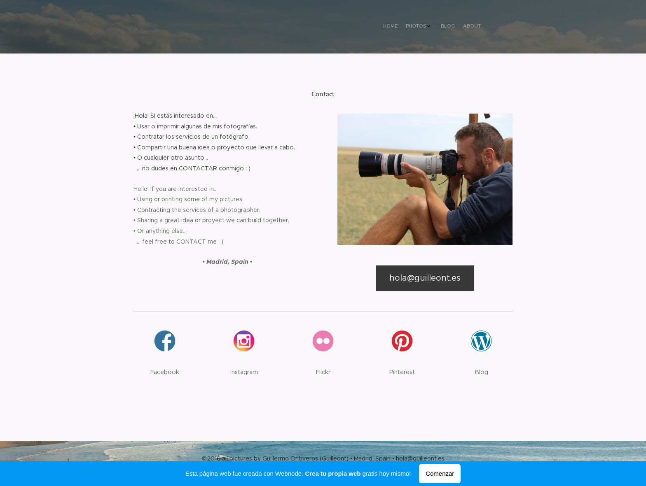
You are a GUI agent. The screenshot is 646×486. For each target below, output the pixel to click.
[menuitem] (474, 26)
